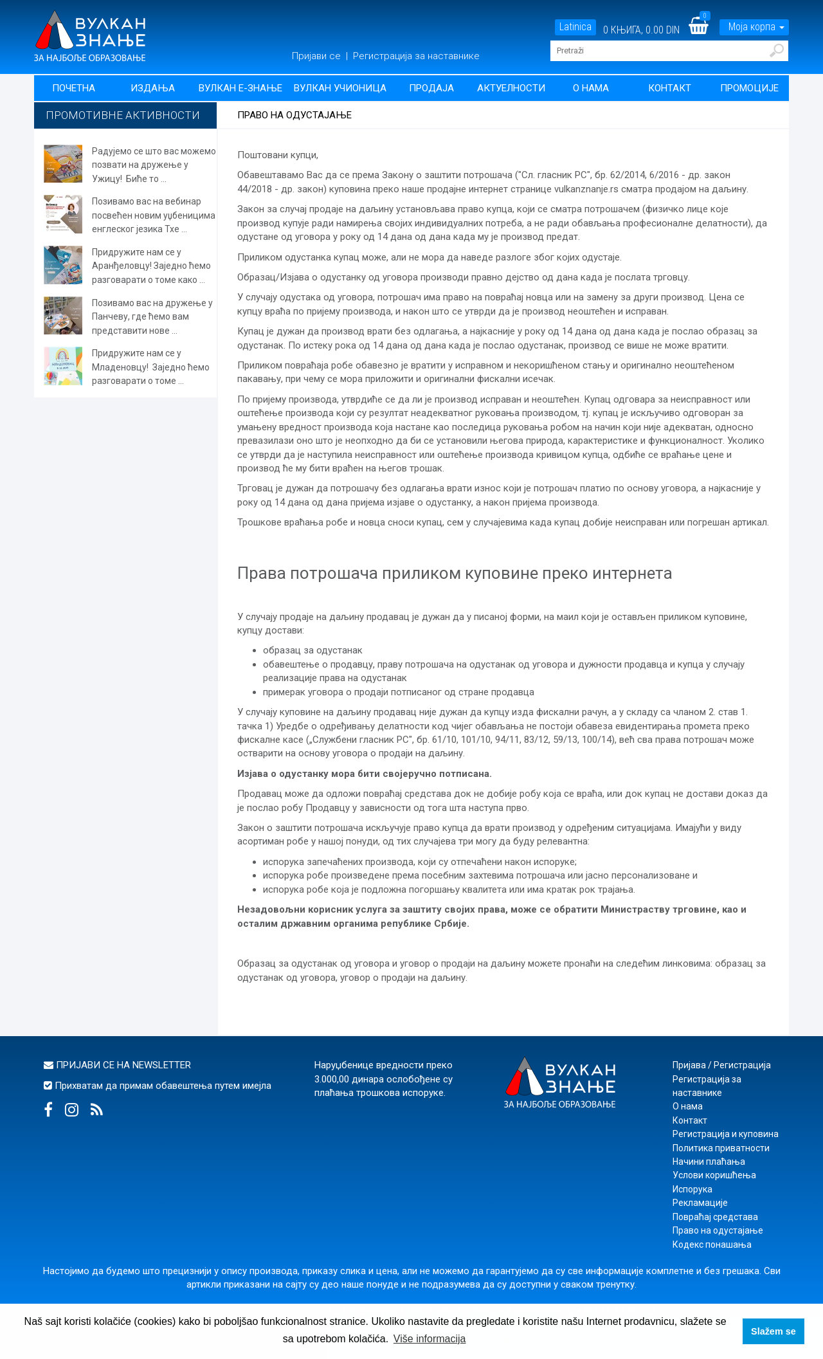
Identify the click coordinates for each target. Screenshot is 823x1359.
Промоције (749, 88)
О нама (591, 88)
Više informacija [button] (429, 1338)
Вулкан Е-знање (240, 88)
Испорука (692, 1189)
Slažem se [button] (773, 1331)
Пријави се (317, 56)
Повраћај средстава (715, 1217)
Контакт (669, 88)
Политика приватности (721, 1148)
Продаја (431, 88)
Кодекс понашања (712, 1244)
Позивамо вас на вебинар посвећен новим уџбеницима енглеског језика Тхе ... (153, 215)
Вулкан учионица (340, 88)
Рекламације (700, 1203)
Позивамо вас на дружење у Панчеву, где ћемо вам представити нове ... (152, 317)
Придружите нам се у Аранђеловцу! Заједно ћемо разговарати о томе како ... (151, 266)
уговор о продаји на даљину (403, 977)
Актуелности (511, 88)
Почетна (73, 88)
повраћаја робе (319, 365)
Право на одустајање (718, 1230)
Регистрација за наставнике (416, 56)
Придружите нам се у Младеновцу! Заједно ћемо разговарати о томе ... (151, 367)
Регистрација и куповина (726, 1134)
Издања (153, 88)
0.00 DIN (663, 30)
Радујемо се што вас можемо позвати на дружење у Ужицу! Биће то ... (154, 165)
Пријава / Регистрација (722, 1065)
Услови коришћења (714, 1175)
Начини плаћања (709, 1161)
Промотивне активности (123, 115)
